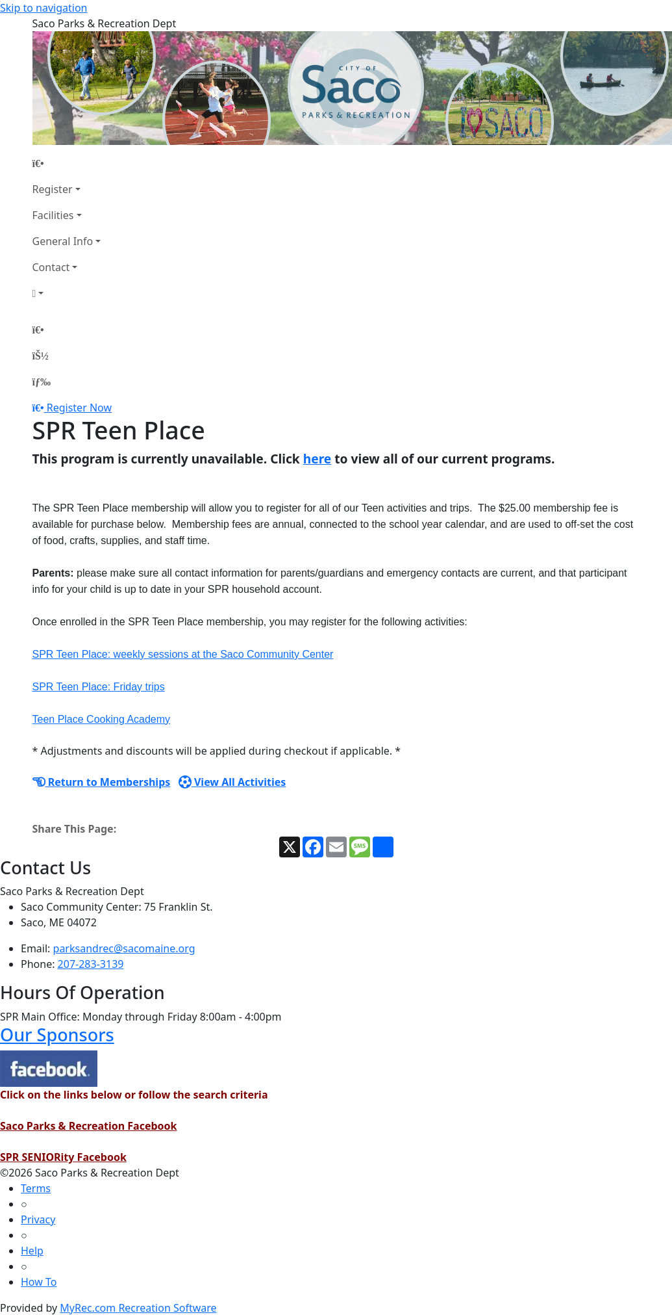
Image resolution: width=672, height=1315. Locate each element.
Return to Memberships (101, 782)
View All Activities (232, 782)
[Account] (66, 293)
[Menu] (41, 382)
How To (38, 1282)
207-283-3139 (91, 964)
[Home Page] (66, 163)
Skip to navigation (43, 8)
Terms (36, 1188)
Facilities (53, 215)
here (317, 458)
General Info (62, 241)
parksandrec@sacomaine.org (124, 948)
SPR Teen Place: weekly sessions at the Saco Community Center (183, 654)
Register (52, 189)
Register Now (79, 407)
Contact (51, 267)
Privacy (38, 1219)
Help (32, 1250)
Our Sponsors (57, 1034)
